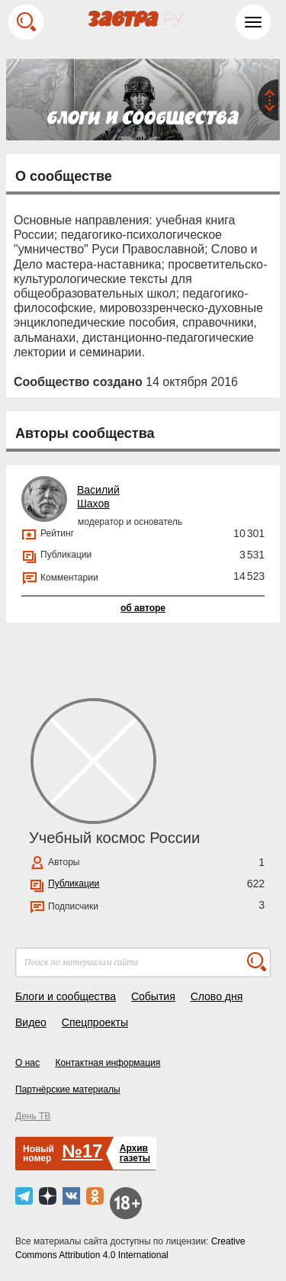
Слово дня (217, 996)
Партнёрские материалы (68, 1089)
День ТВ (32, 1116)
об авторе (143, 608)
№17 (82, 1151)
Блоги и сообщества (65, 996)
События (153, 996)
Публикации (73, 883)
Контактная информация (107, 1062)
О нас (27, 1062)
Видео (31, 1022)
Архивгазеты (135, 1153)
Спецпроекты (95, 1022)
